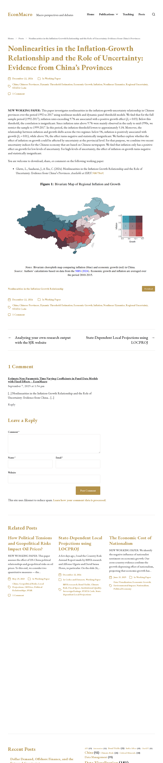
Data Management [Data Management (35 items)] (99, 757)
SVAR (29, 590)
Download (148, 289)
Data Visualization (123, 582)
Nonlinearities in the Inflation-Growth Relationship (35, 288)
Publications (106, 14)
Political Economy (122, 588)
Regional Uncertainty (137, 84)
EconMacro (20, 14)
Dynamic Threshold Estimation (56, 84)
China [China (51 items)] (92, 752)
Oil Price (29, 587)
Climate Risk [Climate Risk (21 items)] (109, 753)
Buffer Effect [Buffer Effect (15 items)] (133, 748)
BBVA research (70, 584)
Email (59, 457)
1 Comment (18, 93)
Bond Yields (84, 584)
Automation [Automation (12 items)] (100, 748)
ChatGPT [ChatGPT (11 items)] (147, 748)
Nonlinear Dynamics (114, 84)
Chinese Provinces (29, 84)
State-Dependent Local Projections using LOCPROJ (80, 543)
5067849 (97, 173)
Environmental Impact (125, 585)
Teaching (128, 14)
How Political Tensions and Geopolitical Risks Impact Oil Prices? (30, 543)
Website (12, 472)
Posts (141, 14)
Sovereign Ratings (72, 591)
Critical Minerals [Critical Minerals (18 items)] (130, 752)
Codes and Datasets (75, 579)
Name (11, 457)
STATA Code (19, 87)
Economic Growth (83, 84)
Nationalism (143, 585)
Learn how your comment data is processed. (79, 500)
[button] (153, 14)
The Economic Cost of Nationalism (130, 540)
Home (90, 14)
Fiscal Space (74, 587)
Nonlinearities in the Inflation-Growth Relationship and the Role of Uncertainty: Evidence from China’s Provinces (84, 38)
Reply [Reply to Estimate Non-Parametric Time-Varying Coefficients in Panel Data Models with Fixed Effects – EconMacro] (11, 404)
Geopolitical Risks (28, 583)
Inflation (97, 84)
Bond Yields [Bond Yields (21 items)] (116, 748)
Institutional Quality (91, 587)
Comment (13, 432)
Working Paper (53, 78)
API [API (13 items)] (88, 748)
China (15, 84)
